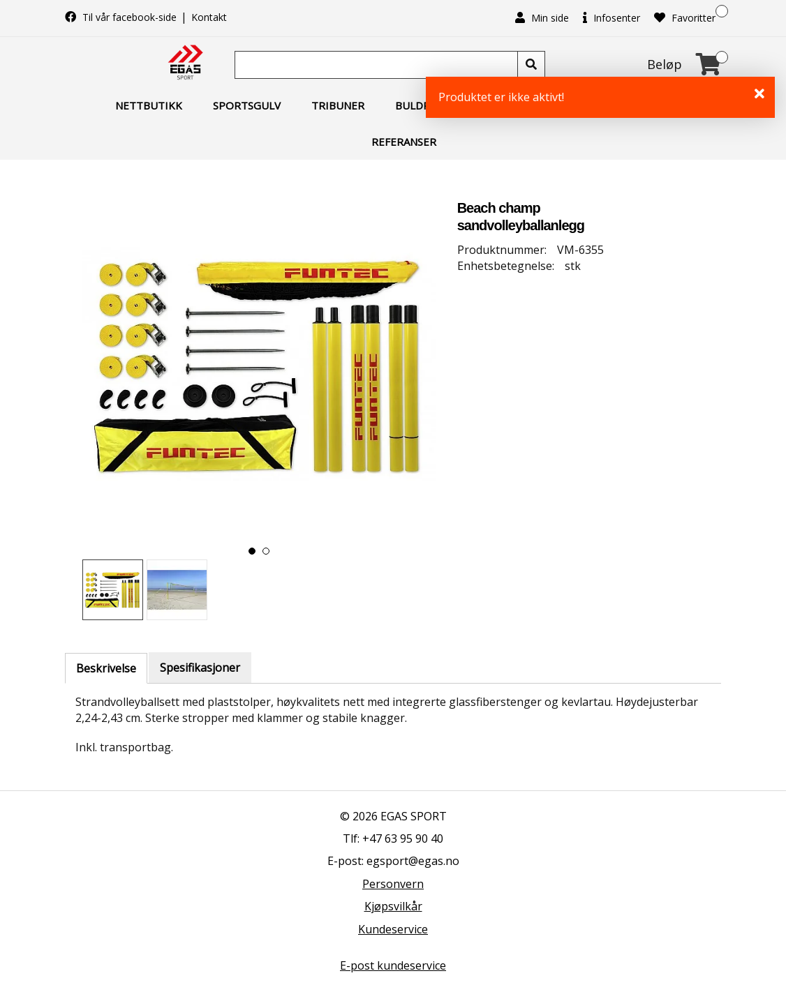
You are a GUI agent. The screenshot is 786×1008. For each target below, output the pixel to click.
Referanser (403, 142)
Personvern (393, 884)
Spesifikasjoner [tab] (200, 667)
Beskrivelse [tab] (106, 668)
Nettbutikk (148, 105)
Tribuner (337, 105)
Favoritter (684, 17)
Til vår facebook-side (122, 17)
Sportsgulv (247, 105)
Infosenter (611, 17)
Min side (542, 17)
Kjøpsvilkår (393, 906)
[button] (252, 551)
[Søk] (378, 65)
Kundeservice (393, 929)
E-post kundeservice (393, 965)
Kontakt (209, 17)
